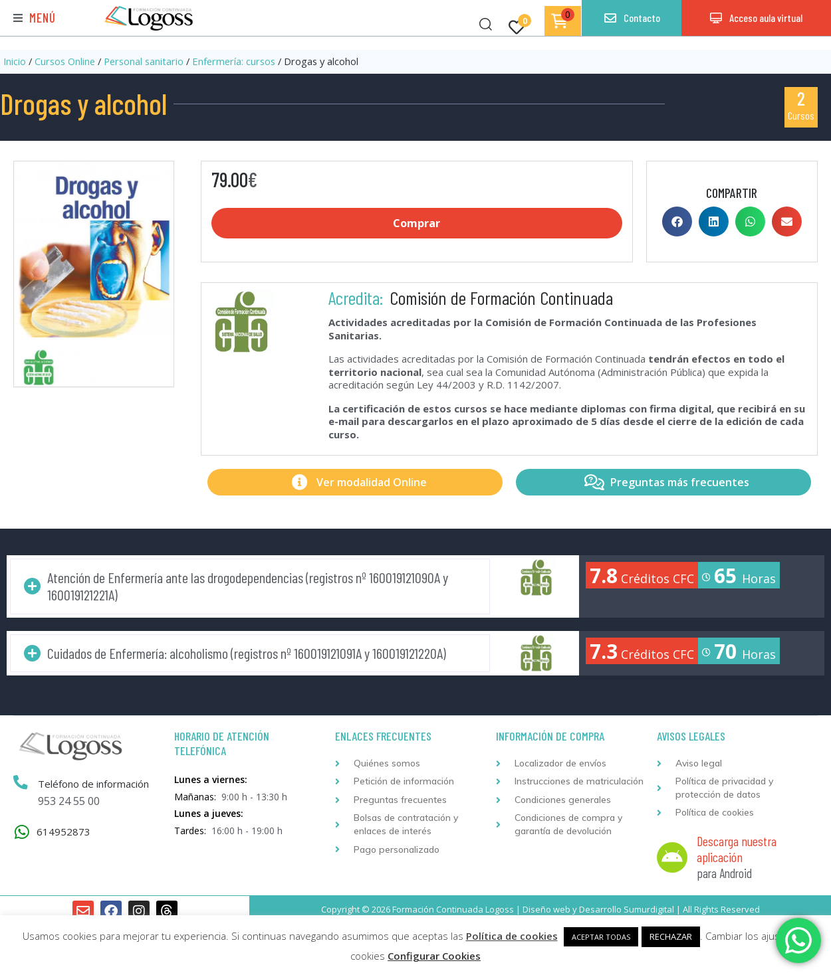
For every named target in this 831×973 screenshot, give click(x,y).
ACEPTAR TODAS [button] (601, 937)
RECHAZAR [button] (671, 936)
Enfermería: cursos (233, 61)
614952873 (63, 831)
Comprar (416, 223)
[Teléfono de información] (20, 783)
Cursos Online (65, 61)
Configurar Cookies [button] (434, 955)
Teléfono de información (93, 784)
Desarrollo (600, 909)
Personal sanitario (143, 61)
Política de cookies (512, 935)
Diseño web (546, 909)
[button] (34, 18)
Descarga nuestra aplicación (736, 849)
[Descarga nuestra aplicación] (672, 858)
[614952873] (21, 832)
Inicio (14, 61)
